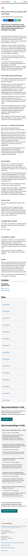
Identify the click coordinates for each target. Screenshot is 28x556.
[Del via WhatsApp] (17, 20)
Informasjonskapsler (5, 545)
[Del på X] (9, 20)
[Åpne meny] (15, 1)
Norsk (2, 550)
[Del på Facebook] (4, 20)
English (6, 550)
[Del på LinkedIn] (7, 20)
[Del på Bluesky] (14, 20)
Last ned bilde (6, 304)
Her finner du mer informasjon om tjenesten (11, 527)
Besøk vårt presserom (9, 511)
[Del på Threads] (12, 20)
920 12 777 (6, 288)
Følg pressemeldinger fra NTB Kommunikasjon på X (12, 542)
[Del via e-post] (20, 20)
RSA (14, 16)
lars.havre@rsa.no (5, 290)
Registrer (6, 419)
